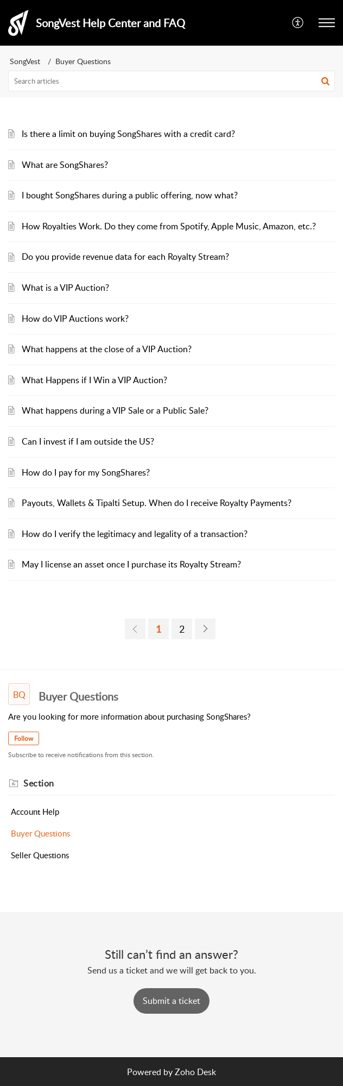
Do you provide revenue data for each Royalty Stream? (125, 257)
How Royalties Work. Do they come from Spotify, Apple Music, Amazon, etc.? (169, 226)
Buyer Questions (40, 833)
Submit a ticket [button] (171, 1001)
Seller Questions (40, 855)
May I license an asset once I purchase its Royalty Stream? (131, 564)
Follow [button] (23, 738)
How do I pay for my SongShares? (86, 472)
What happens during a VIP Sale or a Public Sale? (115, 410)
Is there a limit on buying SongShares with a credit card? (128, 134)
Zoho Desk (195, 1072)
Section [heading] (38, 783)
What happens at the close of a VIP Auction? (107, 349)
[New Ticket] (171, 1001)
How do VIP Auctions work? (75, 318)
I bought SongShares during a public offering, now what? (130, 195)
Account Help (35, 811)
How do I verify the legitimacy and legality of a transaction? (134, 534)
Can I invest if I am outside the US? (88, 441)
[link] (135, 629)
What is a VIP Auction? (65, 288)
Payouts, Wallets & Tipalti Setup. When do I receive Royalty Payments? (156, 503)
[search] (171, 81)
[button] (298, 22)
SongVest (25, 61)
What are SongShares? (65, 165)
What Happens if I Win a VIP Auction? (94, 380)
